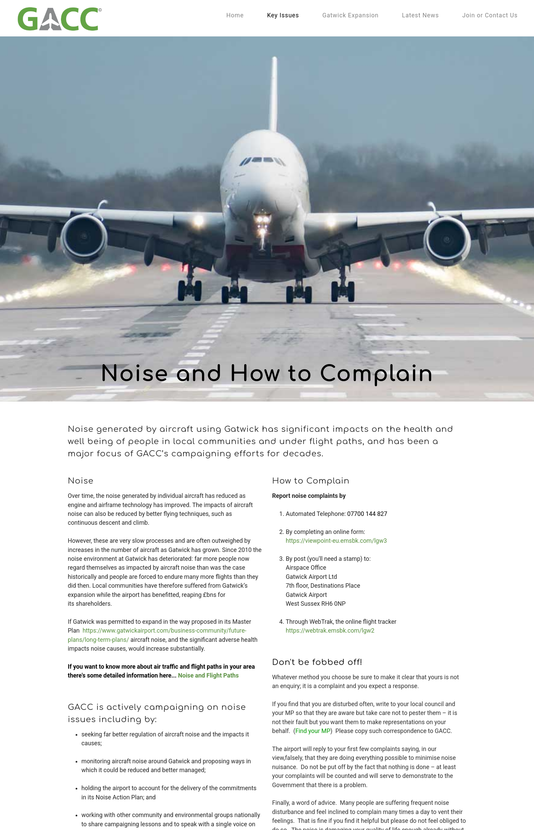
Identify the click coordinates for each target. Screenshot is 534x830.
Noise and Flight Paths (208, 675)
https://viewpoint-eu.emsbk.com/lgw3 (336, 540)
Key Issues (283, 15)
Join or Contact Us (490, 15)
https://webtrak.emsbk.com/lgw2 (330, 630)
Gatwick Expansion (350, 15)
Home (235, 15)
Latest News (420, 15)
